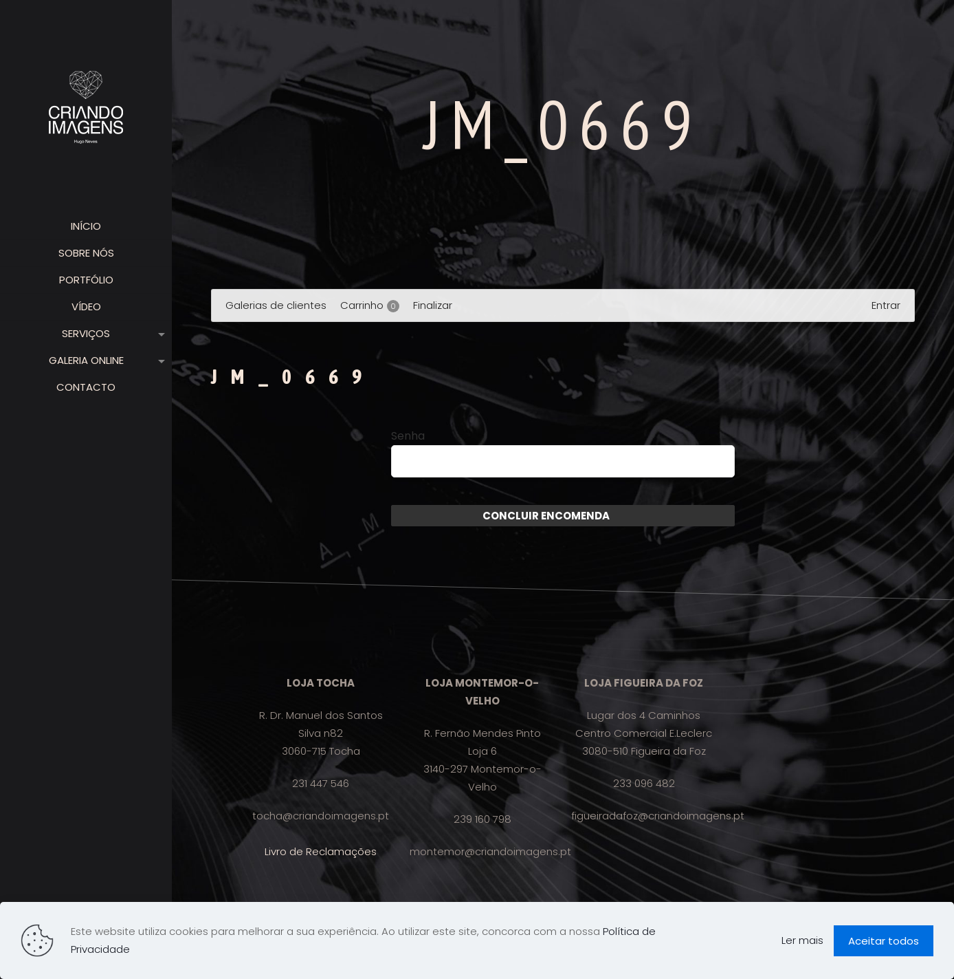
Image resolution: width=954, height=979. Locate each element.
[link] (159, 334)
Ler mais (802, 940)
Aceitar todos (883, 941)
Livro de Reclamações (321, 851)
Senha (408, 436)
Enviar (626, 515)
